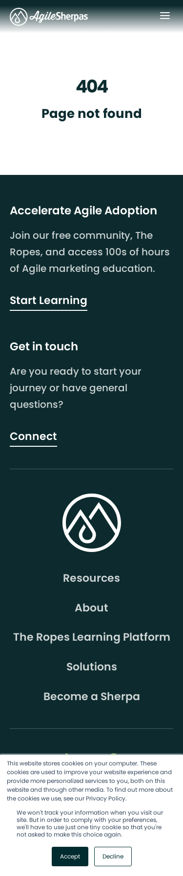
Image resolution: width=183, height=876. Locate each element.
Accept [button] (70, 856)
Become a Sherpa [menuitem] (91, 696)
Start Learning (48, 300)
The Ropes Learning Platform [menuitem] (91, 637)
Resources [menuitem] (91, 578)
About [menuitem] (91, 608)
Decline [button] (112, 856)
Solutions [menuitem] (91, 667)
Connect (33, 436)
